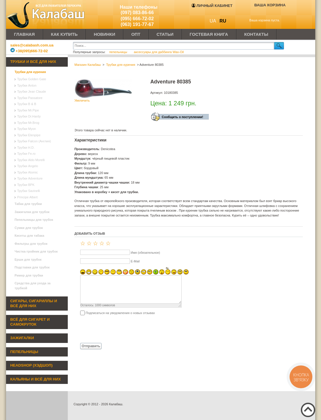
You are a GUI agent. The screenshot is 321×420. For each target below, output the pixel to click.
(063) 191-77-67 (137, 24)
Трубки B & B (26, 104)
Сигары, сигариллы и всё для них (33, 303)
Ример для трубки (29, 275)
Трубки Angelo (27, 166)
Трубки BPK (26, 184)
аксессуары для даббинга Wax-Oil (159, 52)
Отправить (91, 346)
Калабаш (46, 14)
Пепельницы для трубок (34, 219)
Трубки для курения (30, 72)
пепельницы (118, 52)
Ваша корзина (270, 5)
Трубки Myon (26, 128)
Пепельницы (24, 352)
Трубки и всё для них (33, 61)
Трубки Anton (27, 85)
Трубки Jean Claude (31, 91)
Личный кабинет (212, 5)
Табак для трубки (28, 204)
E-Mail (135, 261)
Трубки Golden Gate (31, 79)
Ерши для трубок (28, 259)
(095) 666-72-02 (137, 18)
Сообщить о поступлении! (182, 117)
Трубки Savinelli (28, 191)
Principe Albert (27, 197)
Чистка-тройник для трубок (36, 251)
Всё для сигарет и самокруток (30, 321)
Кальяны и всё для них (35, 379)
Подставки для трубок (32, 267)
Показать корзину (266, 13)
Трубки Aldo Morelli (31, 160)
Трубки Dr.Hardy (29, 116)
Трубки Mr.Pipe (28, 110)
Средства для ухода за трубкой (33, 285)
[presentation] (118, 329)
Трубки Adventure (30, 178)
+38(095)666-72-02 (29, 51)
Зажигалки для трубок (32, 212)
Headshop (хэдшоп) (31, 365)
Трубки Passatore (30, 98)
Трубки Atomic (27, 172)
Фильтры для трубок (31, 243)
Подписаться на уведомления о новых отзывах (120, 313)
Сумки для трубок (29, 227)
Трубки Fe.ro (26, 153)
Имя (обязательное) (145, 252)
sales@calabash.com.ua (32, 45)
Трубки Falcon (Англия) (34, 141)
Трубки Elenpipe (29, 135)
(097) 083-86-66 (137, 12)
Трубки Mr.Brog (28, 122)
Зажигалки (22, 338)
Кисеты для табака (29, 235)
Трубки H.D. (26, 147)
